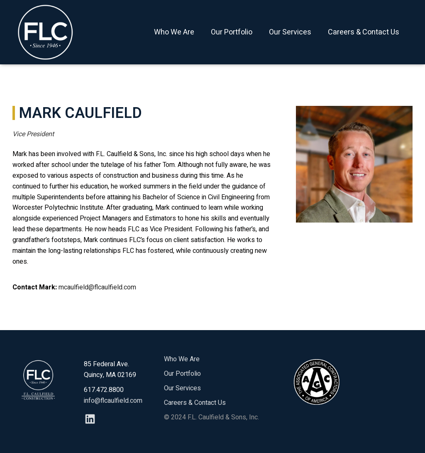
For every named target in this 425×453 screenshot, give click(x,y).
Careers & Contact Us (363, 32)
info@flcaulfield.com (113, 401)
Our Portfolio (231, 32)
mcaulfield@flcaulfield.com (97, 287)
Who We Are (174, 32)
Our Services (290, 32)
